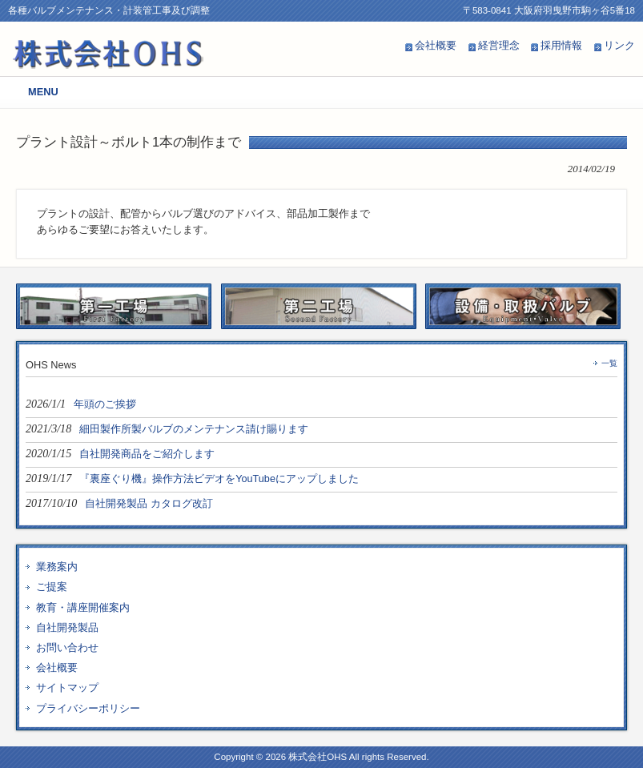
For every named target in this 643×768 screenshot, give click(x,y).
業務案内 (57, 567)
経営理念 (499, 45)
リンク (619, 45)
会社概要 (435, 45)
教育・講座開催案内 (83, 607)
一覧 (609, 363)
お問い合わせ (67, 647)
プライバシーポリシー (88, 708)
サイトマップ (67, 688)
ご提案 (51, 587)
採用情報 (561, 45)
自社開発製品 (67, 627)
